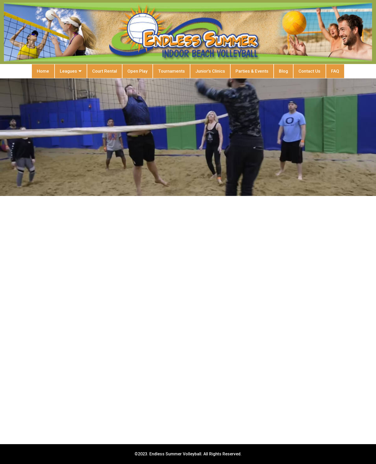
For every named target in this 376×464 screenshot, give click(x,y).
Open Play (129, 71)
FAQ (361, 71)
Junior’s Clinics (213, 71)
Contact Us (329, 71)
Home (17, 71)
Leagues (51, 71)
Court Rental (90, 71)
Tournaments (168, 71)
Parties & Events (260, 71)
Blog (297, 71)
